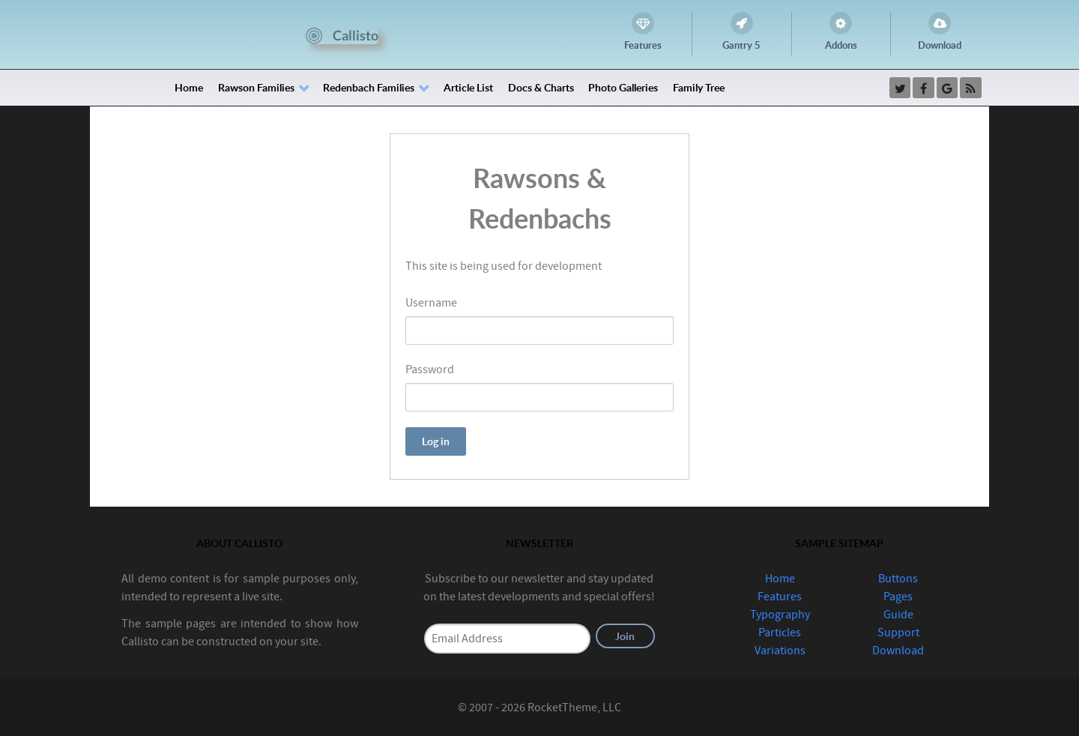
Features (780, 596)
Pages (898, 596)
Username (431, 303)
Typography (780, 614)
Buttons (898, 578)
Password (429, 369)
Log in (436, 441)
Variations (780, 650)
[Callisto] (342, 34)
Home (780, 578)
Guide (898, 614)
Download (898, 650)
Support (898, 632)
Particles (779, 632)
